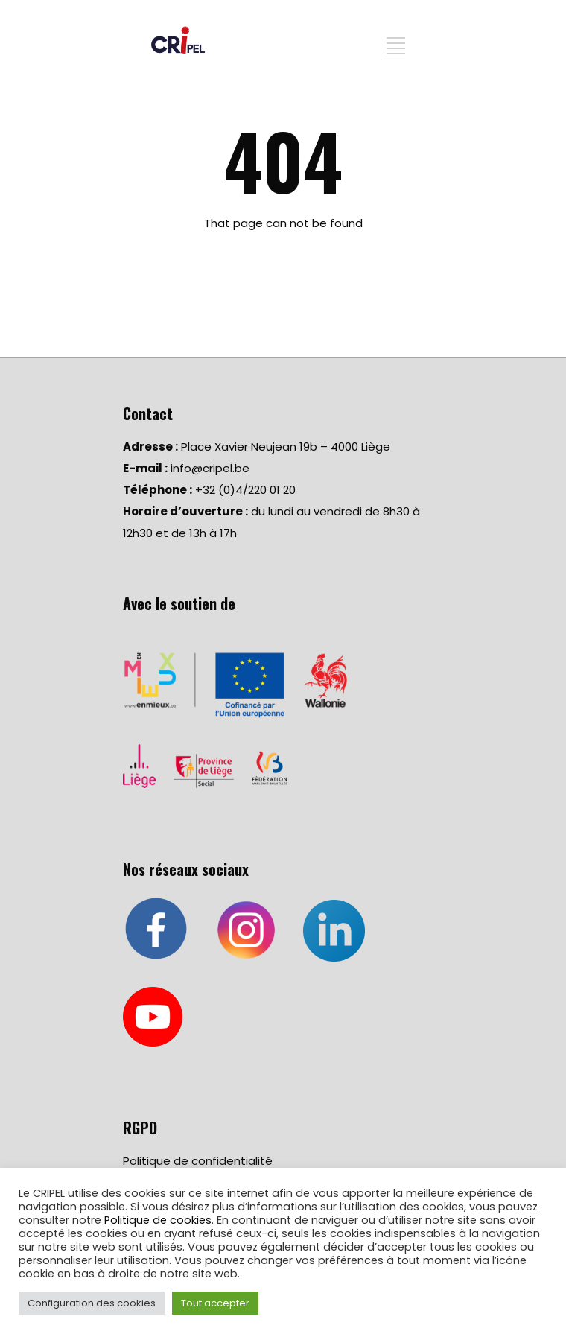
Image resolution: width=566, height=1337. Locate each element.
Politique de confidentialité (198, 1161)
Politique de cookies (158, 1220)
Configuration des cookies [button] (92, 1303)
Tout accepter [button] (215, 1303)
